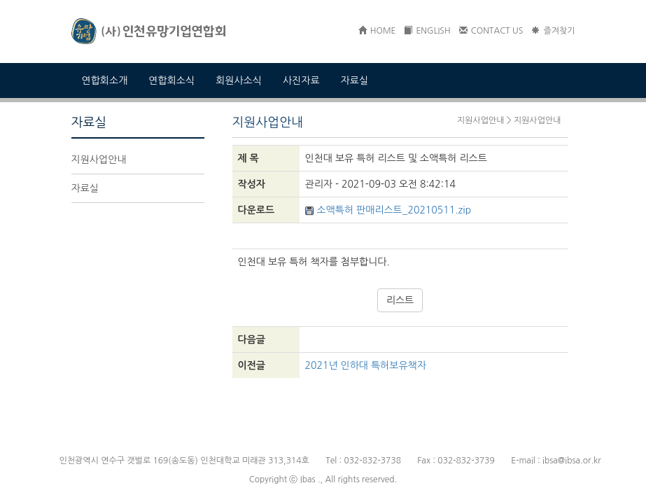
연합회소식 (171, 80)
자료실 (354, 80)
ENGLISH (427, 31)
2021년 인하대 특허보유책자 (365, 365)
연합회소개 (105, 80)
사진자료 (301, 80)
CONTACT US (491, 31)
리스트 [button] (400, 300)
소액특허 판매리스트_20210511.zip (388, 210)
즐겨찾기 (553, 31)
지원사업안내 (99, 159)
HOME (377, 31)
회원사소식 (239, 80)
